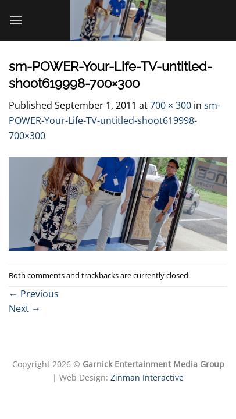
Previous (34, 293)
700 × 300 (170, 105)
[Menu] (16, 20)
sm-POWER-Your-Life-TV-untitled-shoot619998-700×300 (114, 120)
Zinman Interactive (147, 377)
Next (25, 308)
